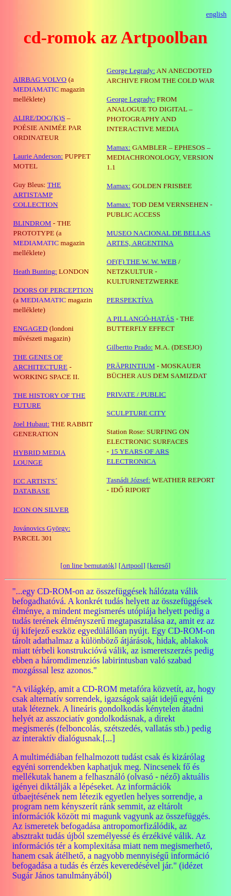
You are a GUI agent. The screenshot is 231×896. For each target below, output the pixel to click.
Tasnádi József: (128, 480)
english (216, 14)
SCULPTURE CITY (136, 413)
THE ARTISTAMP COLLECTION (37, 194)
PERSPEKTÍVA (129, 300)
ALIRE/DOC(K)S (39, 118)
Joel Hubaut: (31, 424)
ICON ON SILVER (41, 509)
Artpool (132, 565)
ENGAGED (30, 328)
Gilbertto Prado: (129, 347)
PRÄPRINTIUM (130, 366)
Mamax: (118, 147)
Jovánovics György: (41, 528)
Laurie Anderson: (38, 156)
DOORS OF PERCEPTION (53, 290)
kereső (159, 565)
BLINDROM (32, 223)
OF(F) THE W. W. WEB (141, 261)
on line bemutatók (88, 565)
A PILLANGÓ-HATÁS (140, 318)
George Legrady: (130, 99)
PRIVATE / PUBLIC (136, 394)
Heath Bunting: (35, 271)
